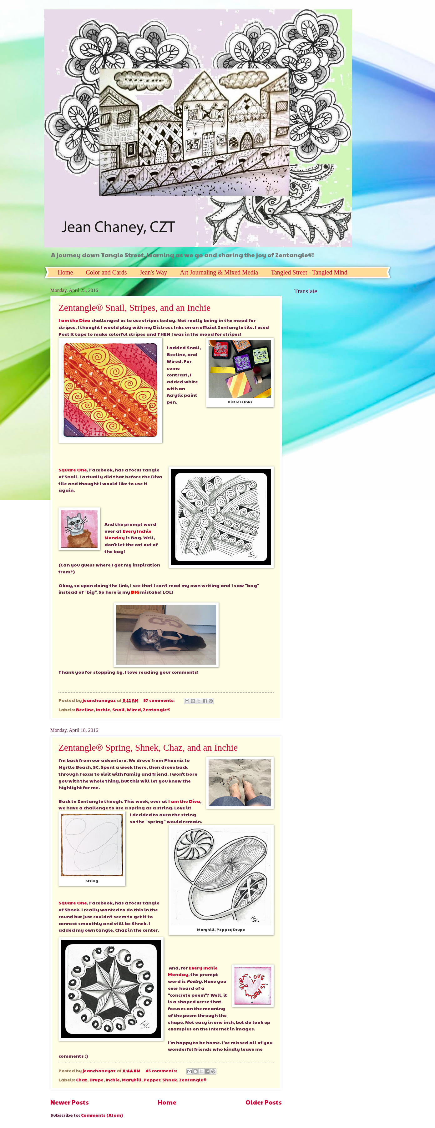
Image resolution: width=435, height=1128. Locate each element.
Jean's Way (153, 272)
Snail (118, 710)
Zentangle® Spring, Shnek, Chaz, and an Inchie (148, 747)
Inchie (103, 710)
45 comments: (161, 1071)
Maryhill (131, 1080)
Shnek (169, 1080)
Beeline (85, 710)
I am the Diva (74, 320)
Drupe (96, 1080)
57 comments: (159, 700)
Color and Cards (106, 272)
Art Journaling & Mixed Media (219, 272)
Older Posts (263, 1102)
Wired (134, 710)
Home (65, 272)
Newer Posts (69, 1102)
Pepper (152, 1080)
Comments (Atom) (102, 1115)
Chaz (81, 1080)
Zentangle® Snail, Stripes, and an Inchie (134, 307)
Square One (72, 469)
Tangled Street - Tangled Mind (309, 272)
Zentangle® (156, 710)
